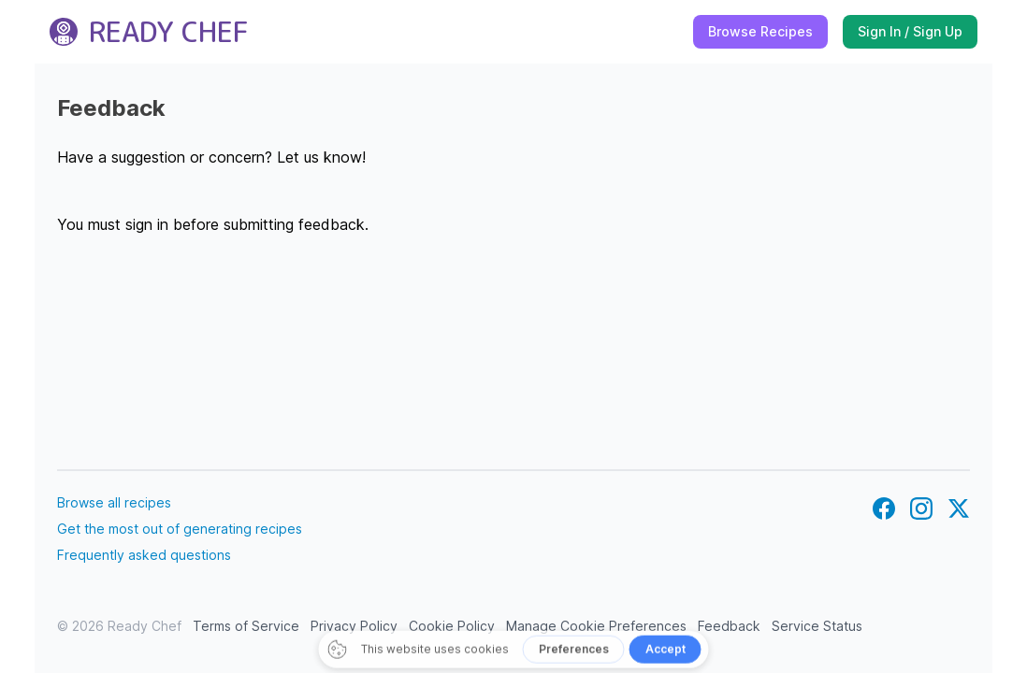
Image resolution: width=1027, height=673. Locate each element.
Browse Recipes (760, 31)
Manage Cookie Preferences (596, 626)
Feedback (729, 626)
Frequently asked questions (144, 555)
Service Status (817, 626)
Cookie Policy (452, 626)
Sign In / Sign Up (910, 31)
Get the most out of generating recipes (179, 529)
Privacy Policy (354, 626)
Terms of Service (246, 626)
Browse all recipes (114, 502)
